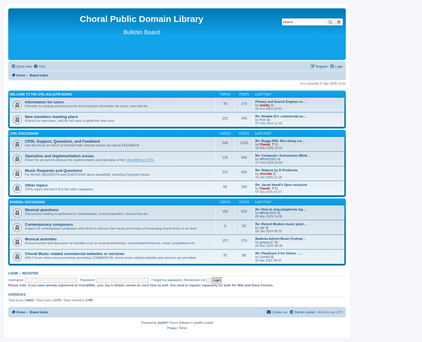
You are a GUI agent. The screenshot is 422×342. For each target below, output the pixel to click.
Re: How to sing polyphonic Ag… (280, 209)
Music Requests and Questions (53, 170)
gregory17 (267, 242)
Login (13, 273)
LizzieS (265, 257)
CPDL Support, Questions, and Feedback (62, 141)
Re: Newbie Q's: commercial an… (280, 116)
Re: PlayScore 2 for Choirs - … (278, 253)
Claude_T (267, 144)
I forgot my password (166, 280)
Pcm (263, 120)
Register (30, 273)
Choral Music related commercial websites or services (74, 254)
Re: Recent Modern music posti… (281, 224)
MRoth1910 (268, 159)
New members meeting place (51, 116)
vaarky (265, 105)
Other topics (36, 185)
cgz (262, 227)
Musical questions (41, 210)
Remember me (197, 280)
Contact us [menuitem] (276, 312)
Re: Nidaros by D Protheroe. (276, 170)
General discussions (27, 202)
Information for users (44, 102)
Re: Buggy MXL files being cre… (280, 141)
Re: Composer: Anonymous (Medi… (282, 155)
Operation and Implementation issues (59, 156)
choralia (266, 173)
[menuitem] (39, 66)
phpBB (161, 322)
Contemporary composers (49, 224)
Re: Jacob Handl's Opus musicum (281, 185)
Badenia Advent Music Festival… (280, 238)
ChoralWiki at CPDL (140, 160)
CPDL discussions (24, 133)
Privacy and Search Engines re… (280, 101)
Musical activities (41, 239)
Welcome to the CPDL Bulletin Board (41, 94)
